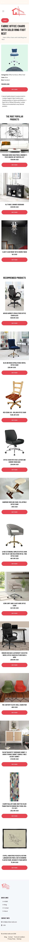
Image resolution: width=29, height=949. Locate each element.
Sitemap (19, 939)
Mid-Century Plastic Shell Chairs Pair (14, 705)
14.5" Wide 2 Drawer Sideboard (14, 204)
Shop (5, 20)
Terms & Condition (19, 937)
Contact (6, 908)
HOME (6, 901)
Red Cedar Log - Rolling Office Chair (14, 412)
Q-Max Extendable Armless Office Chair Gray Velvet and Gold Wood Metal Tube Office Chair (14, 554)
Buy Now (14, 89)
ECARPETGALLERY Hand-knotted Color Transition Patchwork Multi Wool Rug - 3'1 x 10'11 (14, 806)
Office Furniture (13, 75)
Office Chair (21, 75)
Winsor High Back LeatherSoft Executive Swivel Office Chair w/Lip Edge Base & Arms (14, 655)
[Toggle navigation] (3, 11)
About (6, 911)
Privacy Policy (11, 939)
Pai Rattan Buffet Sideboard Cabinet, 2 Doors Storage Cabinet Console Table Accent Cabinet (14, 754)
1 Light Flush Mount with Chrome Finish (14, 252)
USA (4, 2)
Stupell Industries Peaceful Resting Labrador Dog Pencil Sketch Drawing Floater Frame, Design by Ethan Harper (14, 858)
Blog (5, 905)
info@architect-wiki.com (22, 2)
